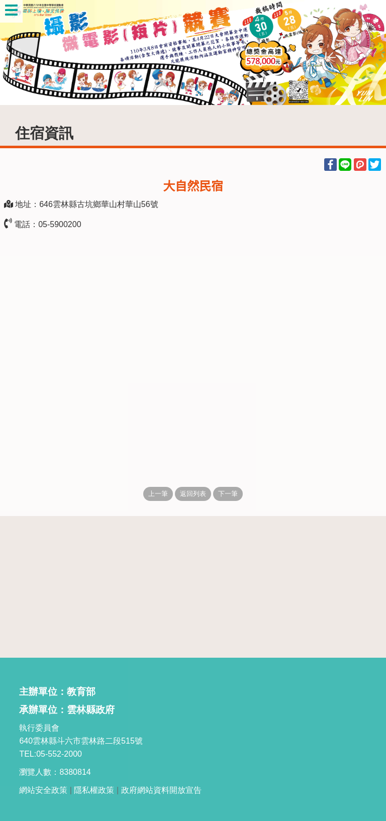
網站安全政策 (43, 790)
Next (368, 53)
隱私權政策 (94, 790)
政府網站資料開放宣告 (161, 790)
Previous (18, 53)
